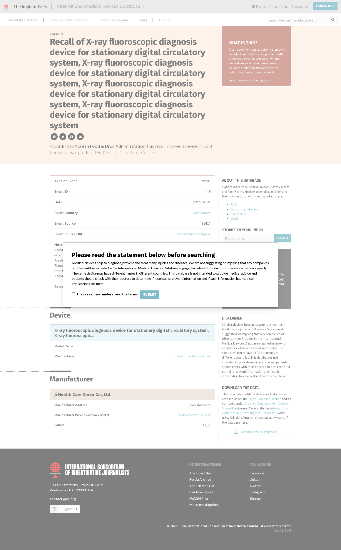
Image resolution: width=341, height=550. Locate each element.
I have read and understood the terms (107, 294)
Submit (149, 294)
